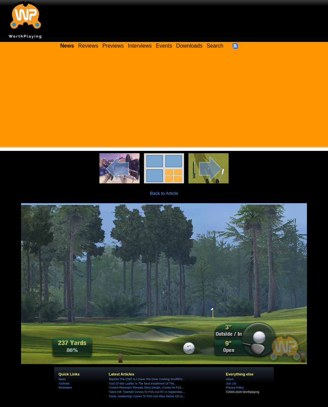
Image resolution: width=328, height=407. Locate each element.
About (229, 379)
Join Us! (231, 383)
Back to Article (164, 193)
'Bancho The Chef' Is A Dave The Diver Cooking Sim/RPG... (147, 379)
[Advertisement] (164, 101)
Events (164, 46)
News (62, 379)
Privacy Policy (235, 387)
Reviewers (65, 387)
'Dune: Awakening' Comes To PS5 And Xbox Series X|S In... (147, 396)
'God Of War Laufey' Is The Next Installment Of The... (142, 383)
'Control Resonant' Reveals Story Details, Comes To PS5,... (146, 387)
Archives (64, 383)
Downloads (189, 46)
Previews (113, 46)
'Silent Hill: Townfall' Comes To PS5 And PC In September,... (147, 392)
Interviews (140, 46)
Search (215, 46)
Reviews (88, 46)
